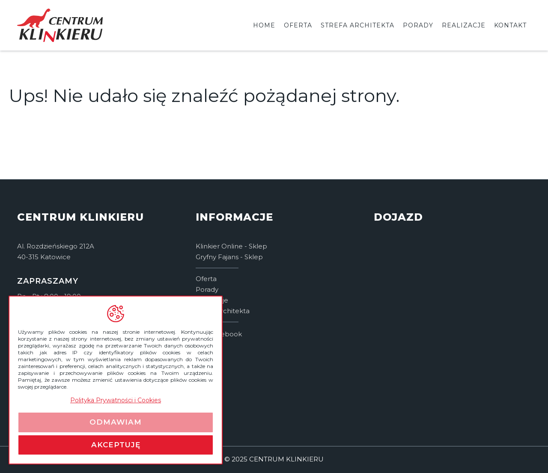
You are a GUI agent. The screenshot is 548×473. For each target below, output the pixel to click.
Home (264, 25)
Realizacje (463, 25)
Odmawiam (115, 422)
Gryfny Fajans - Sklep (229, 257)
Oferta (298, 25)
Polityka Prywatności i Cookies (115, 400)
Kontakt (510, 25)
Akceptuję (115, 444)
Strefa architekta (357, 25)
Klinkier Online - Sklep (231, 246)
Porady (418, 25)
